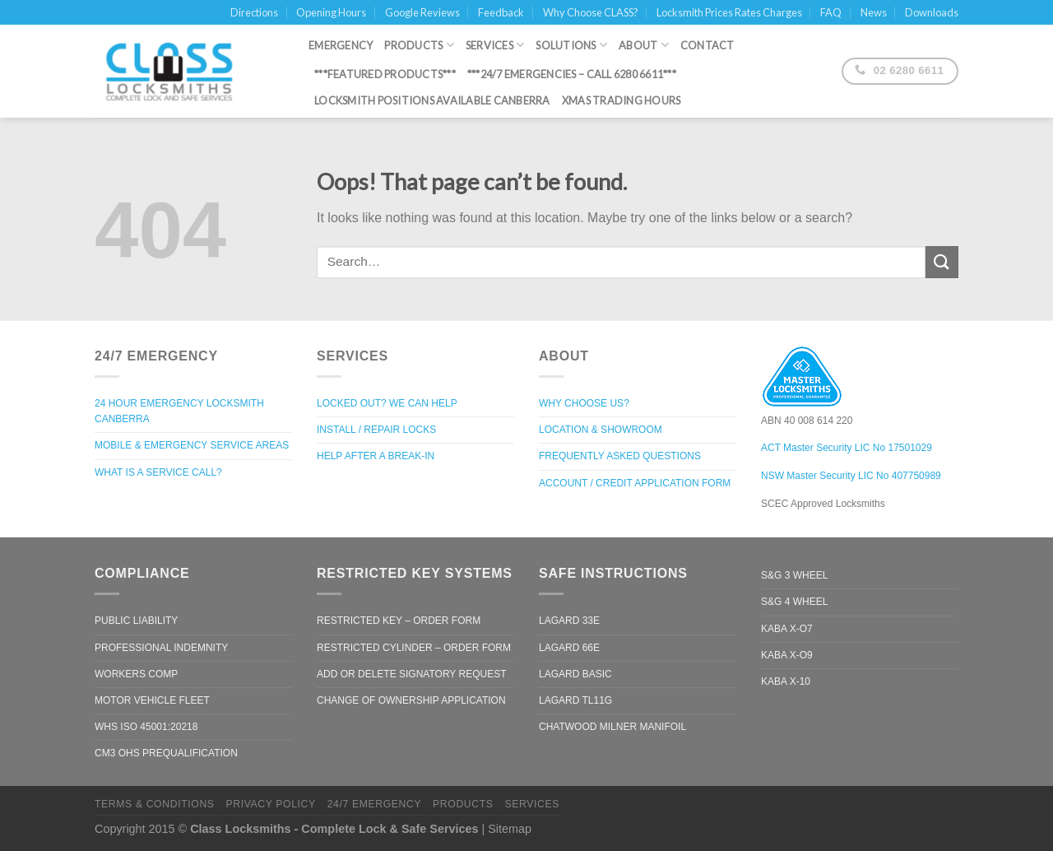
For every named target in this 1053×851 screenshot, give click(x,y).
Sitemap (509, 828)
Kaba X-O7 (787, 629)
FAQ (831, 12)
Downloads (931, 12)
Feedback (501, 12)
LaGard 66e (569, 647)
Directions (254, 12)
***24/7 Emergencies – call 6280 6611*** (571, 70)
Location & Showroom (600, 429)
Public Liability (136, 620)
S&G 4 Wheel (794, 601)
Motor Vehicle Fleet (152, 700)
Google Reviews (422, 12)
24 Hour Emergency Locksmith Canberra (179, 411)
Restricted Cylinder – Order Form (414, 647)
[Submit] (941, 262)
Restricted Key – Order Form (398, 620)
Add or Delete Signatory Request (412, 674)
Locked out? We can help (387, 403)
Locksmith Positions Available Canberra (432, 97)
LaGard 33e (569, 620)
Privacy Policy (270, 804)
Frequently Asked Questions (620, 456)
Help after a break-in (375, 456)
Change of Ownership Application (411, 700)
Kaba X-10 (785, 681)
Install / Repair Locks (376, 429)
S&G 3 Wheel (794, 575)
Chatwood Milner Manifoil (612, 726)
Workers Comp (136, 674)
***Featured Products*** (385, 70)
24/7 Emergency (374, 804)
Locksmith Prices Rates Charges (729, 12)
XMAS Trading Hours (621, 97)
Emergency (340, 41)
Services (495, 41)
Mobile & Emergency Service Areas (192, 445)
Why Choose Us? (584, 403)
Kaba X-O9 (787, 655)
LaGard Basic (575, 674)
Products (419, 41)
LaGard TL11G (575, 700)
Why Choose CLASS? (590, 12)
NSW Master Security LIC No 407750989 (851, 475)
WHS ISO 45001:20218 (146, 726)
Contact (707, 41)
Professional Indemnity (161, 647)
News (873, 12)
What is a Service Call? (158, 472)
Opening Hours (331, 12)
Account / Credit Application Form (635, 483)
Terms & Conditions (155, 804)
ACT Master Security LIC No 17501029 (846, 447)
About (644, 41)
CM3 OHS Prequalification (166, 753)
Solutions (571, 41)
